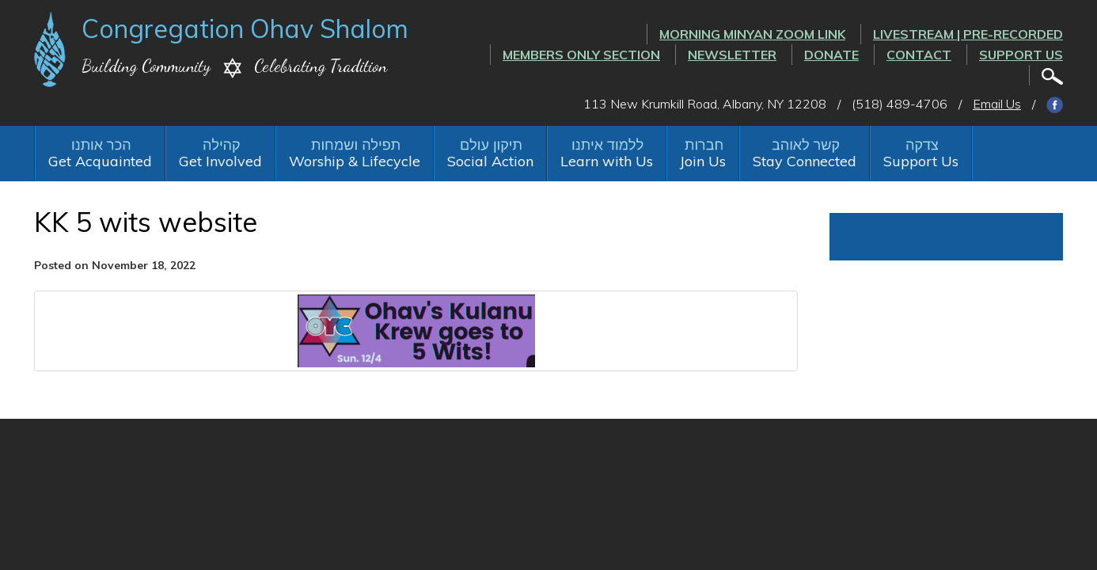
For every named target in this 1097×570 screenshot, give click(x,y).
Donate (831, 55)
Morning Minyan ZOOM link (752, 34)
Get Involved (220, 161)
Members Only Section (581, 55)
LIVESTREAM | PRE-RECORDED (968, 34)
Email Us (997, 104)
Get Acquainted (100, 161)
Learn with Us (606, 161)
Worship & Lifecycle (354, 161)
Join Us (703, 161)
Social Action (490, 161)
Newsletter (732, 55)
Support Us (1021, 55)
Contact (918, 55)
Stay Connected (804, 161)
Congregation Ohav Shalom (245, 28)
